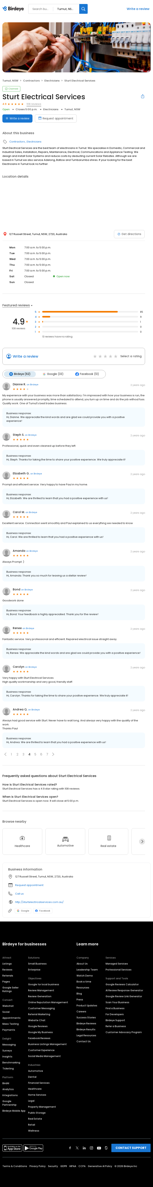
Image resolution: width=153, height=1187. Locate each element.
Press (79, 999)
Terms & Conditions (14, 1166)
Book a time (83, 981)
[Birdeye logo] (13, 9)
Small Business (37, 963)
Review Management (41, 990)
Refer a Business (116, 1026)
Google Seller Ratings (10, 989)
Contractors (31, 81)
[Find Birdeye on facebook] (70, 1148)
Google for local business (43, 984)
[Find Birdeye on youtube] (99, 1148)
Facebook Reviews (39, 1038)
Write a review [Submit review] (17, 118)
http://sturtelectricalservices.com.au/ (39, 902)
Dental (32, 1076)
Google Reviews (38, 1026)
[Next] (142, 841)
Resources (82, 987)
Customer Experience (41, 1050)
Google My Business (40, 1032)
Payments (8, 1029)
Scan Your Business (117, 1002)
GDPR (63, 1166)
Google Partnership (9, 1102)
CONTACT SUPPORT (131, 1148)
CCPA (81, 1166)
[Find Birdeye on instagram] (91, 1148)
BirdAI (5, 1083)
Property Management (42, 1106)
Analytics (8, 1089)
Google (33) (52, 374)
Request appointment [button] (29, 885)
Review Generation (39, 996)
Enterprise (34, 969)
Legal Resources (86, 1035)
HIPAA (72, 1166)
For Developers (115, 1014)
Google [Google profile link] (23, 910)
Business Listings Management (47, 1044)
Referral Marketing (39, 1014)
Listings (7, 963)
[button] (5, 754)
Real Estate (35, 1118)
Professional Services (118, 969)
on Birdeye (32, 384)
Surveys (7, 1050)
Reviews (7, 969)
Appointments (11, 1017)
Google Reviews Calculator (122, 984)
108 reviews (33, 104)
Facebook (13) (86, 374)
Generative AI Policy (100, 1166)
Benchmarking (11, 1062)
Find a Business (115, 1008)
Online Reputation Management (48, 1002)
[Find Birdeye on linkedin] (84, 1148)
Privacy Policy (37, 1166)
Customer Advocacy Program (124, 1032)
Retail (31, 1124)
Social (6, 1011)
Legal (31, 1100)
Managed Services (117, 963)
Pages (6, 981)
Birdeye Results (85, 1029)
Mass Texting (10, 1023)
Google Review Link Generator (124, 996)
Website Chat (36, 1020)
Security (53, 1166)
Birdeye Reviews (86, 1023)
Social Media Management (44, 1056)
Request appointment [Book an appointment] (55, 118)
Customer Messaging (41, 1008)
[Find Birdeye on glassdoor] (106, 1148)
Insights (7, 1056)
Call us (19, 894)
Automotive (35, 1070)
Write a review (138, 9)
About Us (82, 963)
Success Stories (86, 1017)
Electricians (52, 81)
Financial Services (39, 1082)
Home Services (37, 1094)
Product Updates (86, 1005)
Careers (81, 1011)
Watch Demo (84, 975)
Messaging (9, 1044)
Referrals (7, 975)
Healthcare (35, 1088)
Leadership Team (87, 969)
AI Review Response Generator (124, 990)
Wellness (33, 1130)
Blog (79, 993)
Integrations (10, 1095)
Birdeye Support (115, 1020)
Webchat (8, 1005)
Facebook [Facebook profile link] (42, 910)
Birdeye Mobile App (14, 1110)
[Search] (83, 9)
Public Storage (37, 1112)
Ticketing (8, 1068)
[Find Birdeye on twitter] (77, 1148)
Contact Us (83, 1041)
